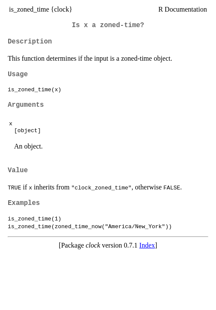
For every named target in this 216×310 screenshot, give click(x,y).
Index (147, 245)
